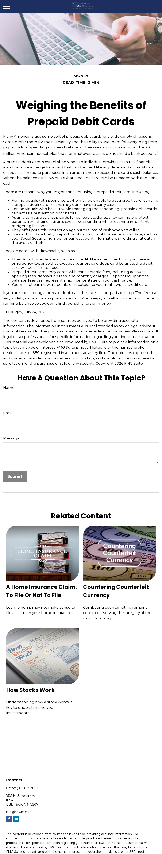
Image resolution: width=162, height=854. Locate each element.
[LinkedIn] (16, 819)
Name (9, 388)
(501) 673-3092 (27, 788)
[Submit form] (15, 476)
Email (8, 413)
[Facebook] (9, 819)
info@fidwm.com (19, 812)
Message (11, 438)
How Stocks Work (30, 690)
